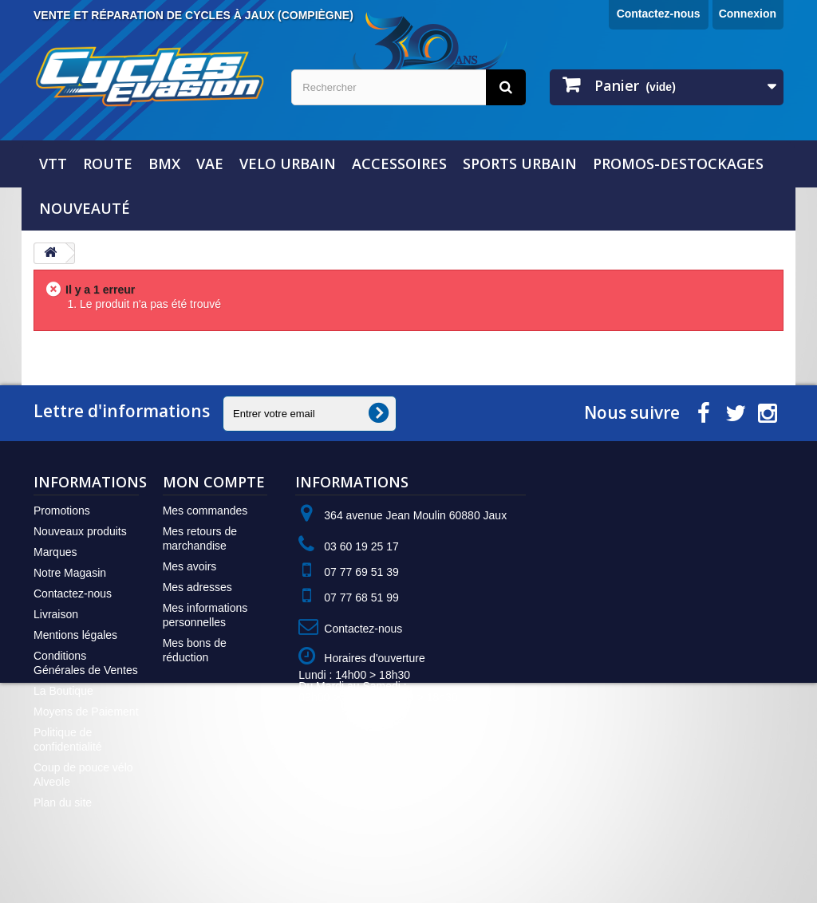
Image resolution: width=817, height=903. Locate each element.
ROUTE (107, 163)
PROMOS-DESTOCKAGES (678, 163)
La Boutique (63, 690)
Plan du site (63, 802)
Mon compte (214, 481)
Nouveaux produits (80, 531)
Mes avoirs (190, 566)
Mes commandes (205, 510)
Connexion (747, 13)
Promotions (62, 510)
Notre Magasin (70, 572)
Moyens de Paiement (86, 711)
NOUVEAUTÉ (84, 208)
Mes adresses (197, 587)
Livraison (56, 614)
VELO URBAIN (287, 163)
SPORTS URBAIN (520, 163)
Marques (55, 552)
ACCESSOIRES (399, 163)
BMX (164, 163)
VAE (209, 163)
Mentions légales (75, 635)
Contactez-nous (659, 13)
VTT (53, 163)
